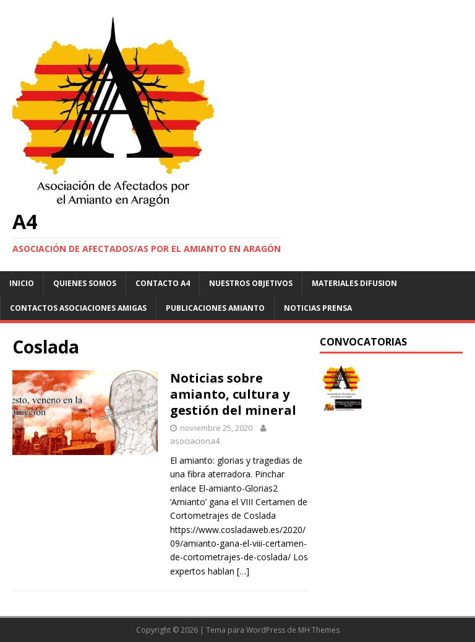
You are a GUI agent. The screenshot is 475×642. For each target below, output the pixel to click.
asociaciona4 (195, 440)
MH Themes (319, 630)
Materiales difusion (354, 283)
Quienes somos (84, 283)
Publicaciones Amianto (215, 308)
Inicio (21, 283)
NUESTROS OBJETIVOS (251, 283)
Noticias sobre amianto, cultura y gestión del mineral (233, 394)
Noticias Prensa (318, 308)
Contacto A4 (162, 283)
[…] (243, 571)
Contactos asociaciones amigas (78, 308)
